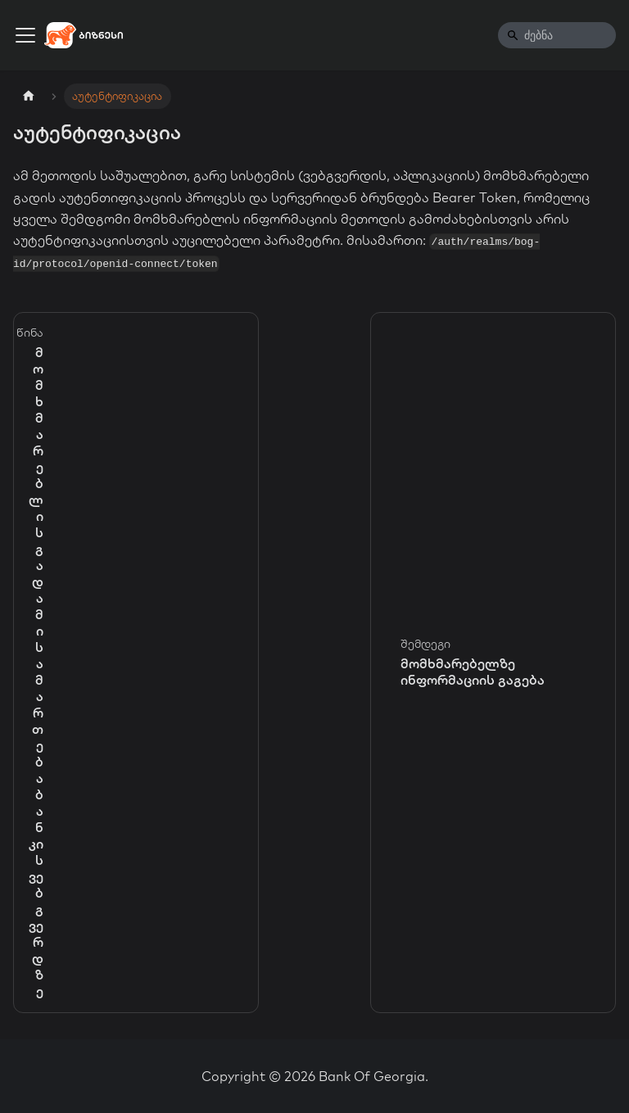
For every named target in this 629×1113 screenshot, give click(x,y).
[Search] (557, 35)
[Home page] (28, 96)
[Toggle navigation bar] (25, 35)
